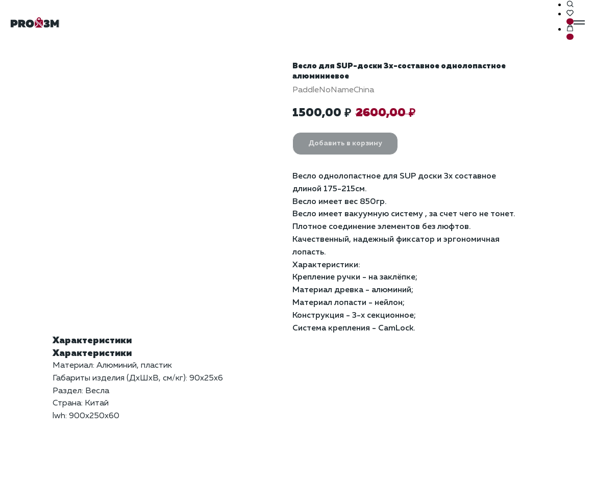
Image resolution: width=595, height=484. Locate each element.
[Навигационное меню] (579, 22)
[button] (570, 4)
